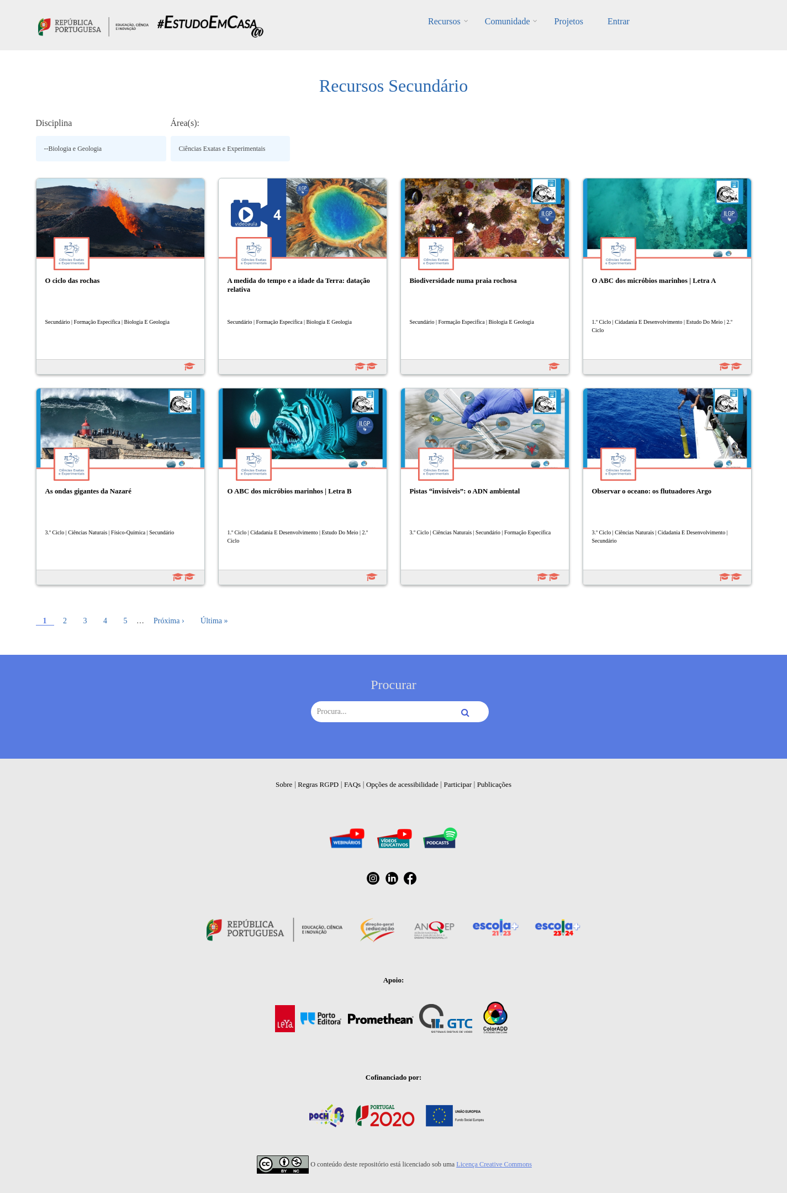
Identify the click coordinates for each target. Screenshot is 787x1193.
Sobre (284, 784)
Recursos (444, 21)
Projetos (568, 21)
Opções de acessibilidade (402, 784)
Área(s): (185, 123)
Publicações (494, 784)
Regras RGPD (318, 784)
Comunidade (507, 21)
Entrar (619, 21)
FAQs (352, 784)
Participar (457, 784)
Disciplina (54, 123)
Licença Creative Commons (494, 1164)
